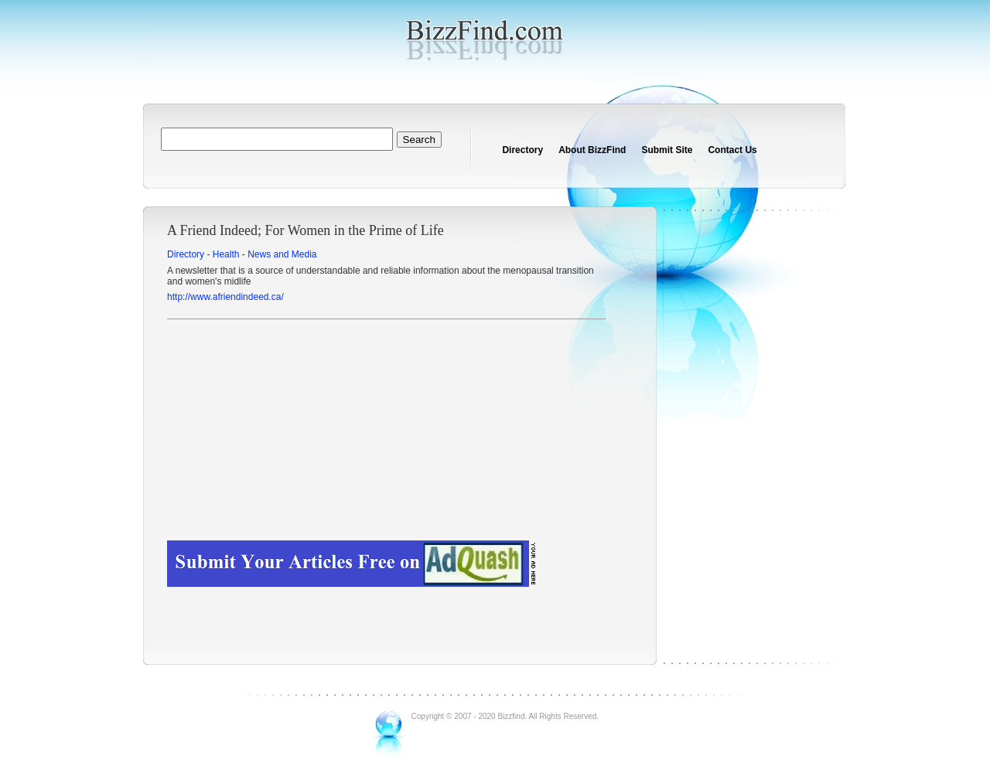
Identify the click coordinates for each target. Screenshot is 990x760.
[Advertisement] (386, 432)
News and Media (282, 254)
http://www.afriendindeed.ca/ (225, 296)
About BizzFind (592, 150)
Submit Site (666, 150)
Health (226, 254)
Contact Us (732, 150)
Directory (522, 150)
